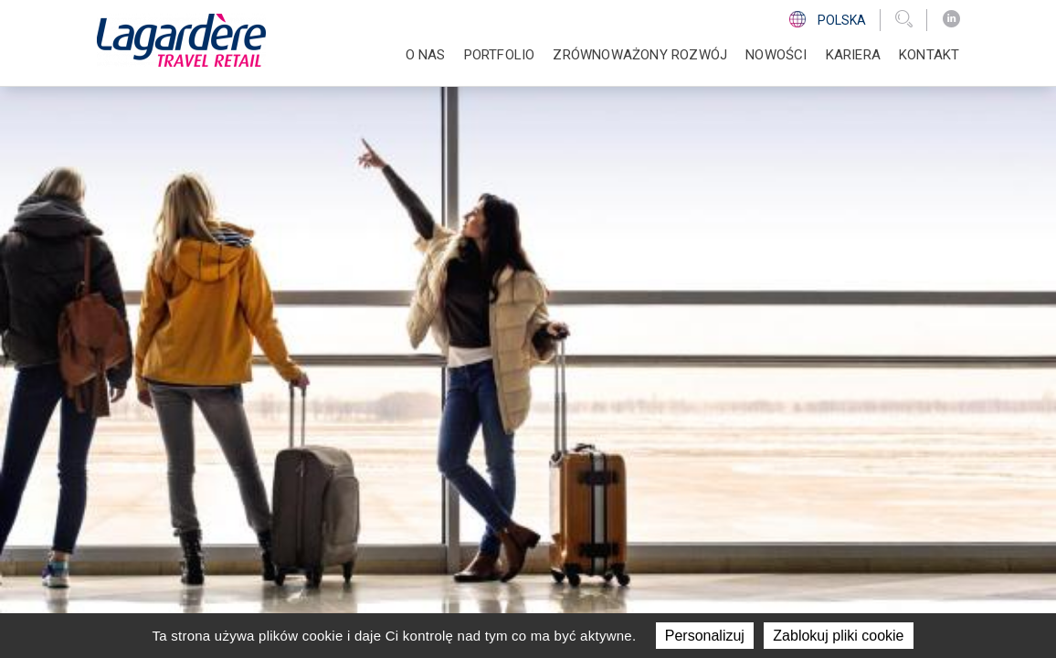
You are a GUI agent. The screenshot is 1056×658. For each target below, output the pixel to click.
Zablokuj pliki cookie (838, 635)
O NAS (426, 55)
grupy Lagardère (485, 598)
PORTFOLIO (499, 55)
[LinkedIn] (951, 19)
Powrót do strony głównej (208, 270)
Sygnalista (741, 525)
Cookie (819, 598)
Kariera (853, 55)
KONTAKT (929, 55)
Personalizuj (704, 635)
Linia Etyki (736, 502)
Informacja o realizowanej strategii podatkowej (798, 449)
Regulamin (758, 598)
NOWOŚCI (776, 55)
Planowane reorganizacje (795, 480)
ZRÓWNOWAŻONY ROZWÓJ (640, 55)
